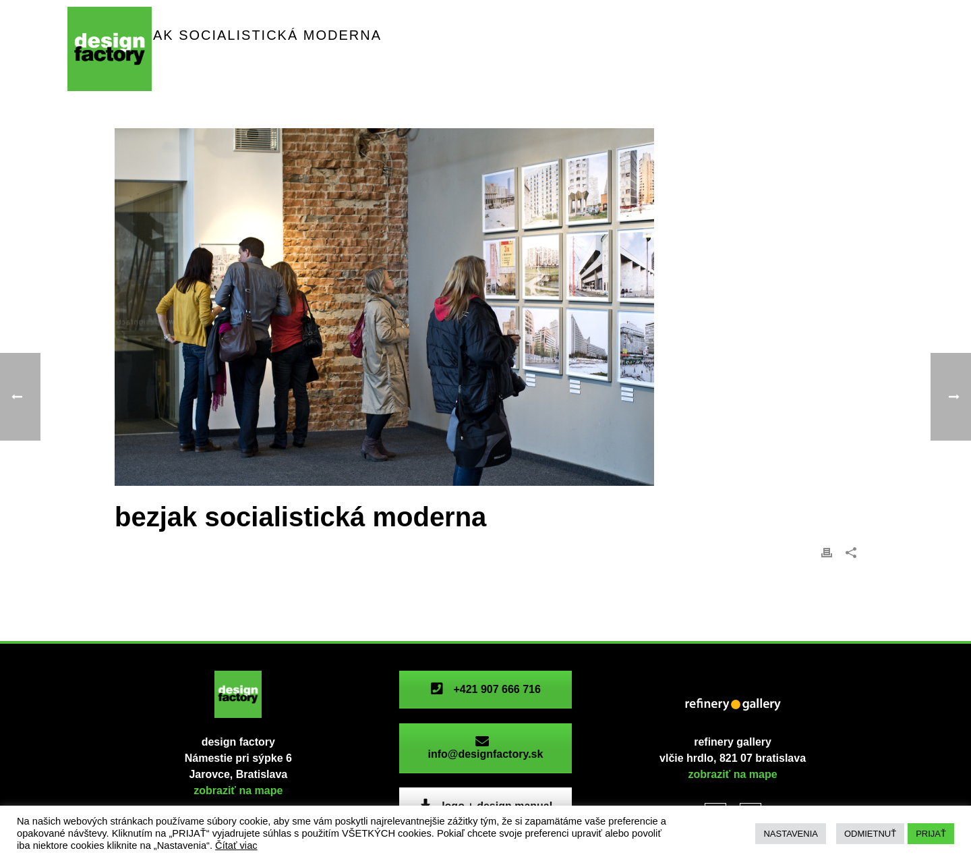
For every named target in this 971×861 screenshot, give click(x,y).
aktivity (349, 47)
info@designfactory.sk (485, 748)
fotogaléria (779, 47)
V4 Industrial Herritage (247, 75)
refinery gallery (613, 47)
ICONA (413, 47)
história (702, 47)
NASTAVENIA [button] (790, 834)
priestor (204, 47)
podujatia (278, 47)
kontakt (855, 47)
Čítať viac (236, 845)
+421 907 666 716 (485, 689)
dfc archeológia (501, 47)
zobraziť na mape (238, 790)
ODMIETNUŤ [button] (870, 834)
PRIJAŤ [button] (931, 834)
